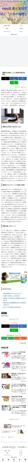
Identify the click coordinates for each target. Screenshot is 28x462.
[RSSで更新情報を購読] (20, 338)
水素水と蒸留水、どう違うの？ (11, 295)
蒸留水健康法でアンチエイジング (12, 293)
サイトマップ (7, 455)
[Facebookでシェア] (14, 78)
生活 (7, 452)
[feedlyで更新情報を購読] (7, 338)
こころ (20, 450)
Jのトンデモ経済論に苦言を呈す (12, 307)
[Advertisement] (14, 51)
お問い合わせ (14, 457)
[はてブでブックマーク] (22, 78)
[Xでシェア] (5, 78)
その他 (20, 452)
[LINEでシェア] (14, 82)
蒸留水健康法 (5, 315)
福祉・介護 (7, 450)
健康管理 (4, 313)
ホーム (20, 455)
